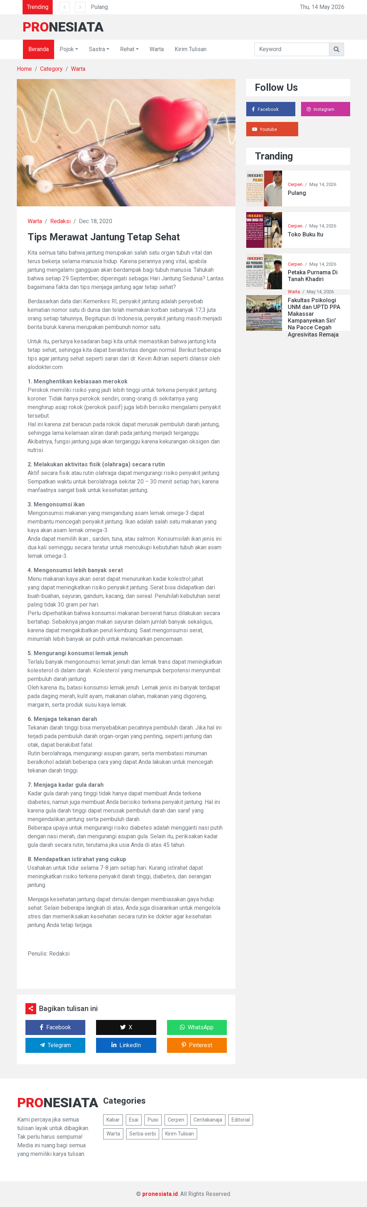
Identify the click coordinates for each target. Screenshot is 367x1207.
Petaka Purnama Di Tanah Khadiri (313, 276)
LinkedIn (126, 1045)
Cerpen (295, 184)
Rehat (127, 49)
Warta (156, 49)
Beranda (38, 49)
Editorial (241, 1120)
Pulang (99, 7)
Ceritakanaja (208, 1120)
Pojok (66, 49)
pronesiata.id (160, 1194)
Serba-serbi (142, 1134)
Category (51, 68)
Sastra (97, 49)
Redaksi (60, 221)
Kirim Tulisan (190, 49)
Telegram (55, 1045)
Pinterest (197, 1045)
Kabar (113, 1120)
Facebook (55, 1027)
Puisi (153, 1120)
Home (24, 68)
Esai (133, 1120)
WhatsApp (197, 1027)
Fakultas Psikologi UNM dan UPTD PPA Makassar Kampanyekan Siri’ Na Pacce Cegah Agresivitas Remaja (314, 317)
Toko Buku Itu (305, 234)
